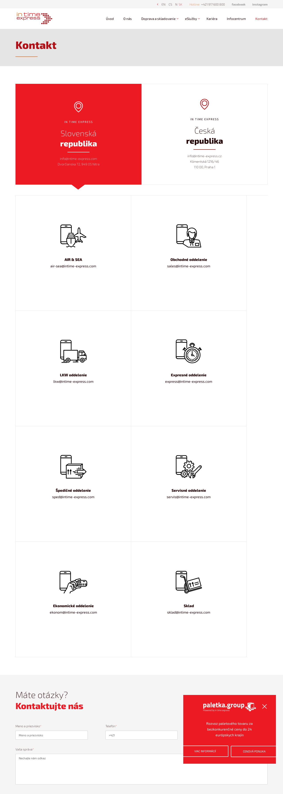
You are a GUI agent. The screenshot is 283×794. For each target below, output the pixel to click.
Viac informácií (200, 758)
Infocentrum (236, 19)
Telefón (111, 390)
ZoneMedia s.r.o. (161, 777)
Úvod (110, 19)
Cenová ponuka (241, 758)
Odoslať (247, 466)
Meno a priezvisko (28, 390)
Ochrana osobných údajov (103, 745)
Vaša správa (24, 414)
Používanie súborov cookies (104, 752)
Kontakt (261, 19)
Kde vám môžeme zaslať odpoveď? (219, 390)
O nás (127, 19)
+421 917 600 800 (213, 4)
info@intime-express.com (180, 772)
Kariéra (212, 19)
